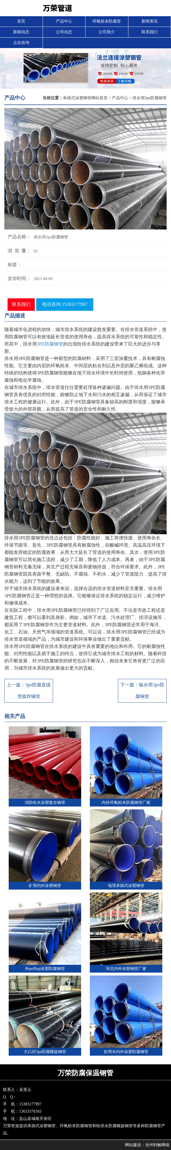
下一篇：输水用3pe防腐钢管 (142, 690)
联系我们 (149, 32)
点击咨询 (21, 43)
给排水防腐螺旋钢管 (114, 1126)
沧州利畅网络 (157, 1145)
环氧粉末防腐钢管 (76, 1126)
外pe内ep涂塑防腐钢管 (45, 969)
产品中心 (64, 21)
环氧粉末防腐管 (106, 21)
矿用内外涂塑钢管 (45, 885)
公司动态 (64, 32)
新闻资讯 (149, 21)
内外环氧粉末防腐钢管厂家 (126, 802)
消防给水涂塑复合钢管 (45, 802)
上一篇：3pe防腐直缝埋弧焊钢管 (28, 690)
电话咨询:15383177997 (64, 304)
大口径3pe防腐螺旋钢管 (45, 1052)
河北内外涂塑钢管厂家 (126, 969)
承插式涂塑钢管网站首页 (85, 98)
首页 (21, 21)
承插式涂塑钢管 (41, 1126)
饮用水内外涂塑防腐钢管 (126, 1052)
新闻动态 (21, 32)
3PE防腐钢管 (50, 343)
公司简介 (107, 32)
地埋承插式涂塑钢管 (126, 885)
